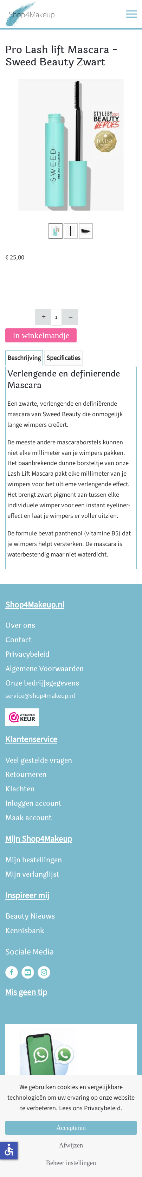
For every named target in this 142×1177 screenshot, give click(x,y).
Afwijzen (71, 1145)
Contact (18, 640)
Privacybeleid (27, 654)
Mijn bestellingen (33, 860)
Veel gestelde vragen (38, 760)
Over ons (20, 625)
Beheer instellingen (71, 1162)
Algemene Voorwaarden (44, 668)
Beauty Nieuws (30, 916)
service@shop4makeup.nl (40, 695)
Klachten (19, 789)
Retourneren (25, 774)
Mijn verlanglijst (32, 874)
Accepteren (71, 1127)
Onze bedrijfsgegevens (42, 683)
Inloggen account (33, 803)
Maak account (28, 817)
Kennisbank (24, 930)
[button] (131, 14)
